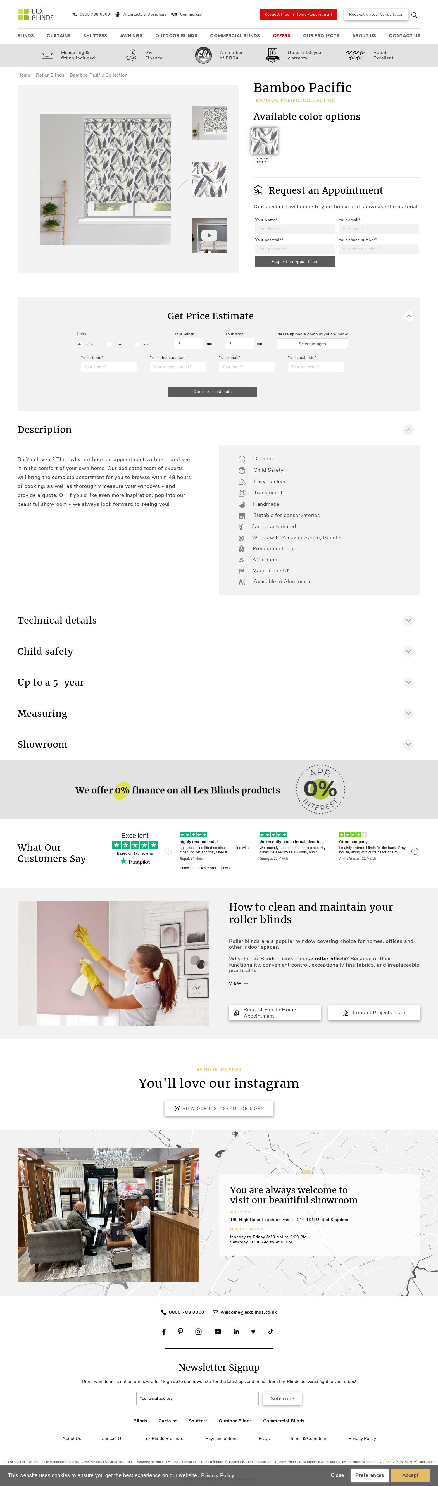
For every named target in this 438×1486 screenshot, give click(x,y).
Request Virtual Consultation (376, 14)
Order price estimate (212, 391)
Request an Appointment (295, 261)
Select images (312, 344)
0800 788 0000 (186, 1312)
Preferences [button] (370, 1475)
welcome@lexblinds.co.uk (249, 1312)
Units (81, 334)
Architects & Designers (140, 14)
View (238, 983)
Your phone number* (358, 240)
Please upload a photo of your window (312, 334)
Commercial (186, 14)
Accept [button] (410, 1475)
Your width (184, 334)
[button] (181, 179)
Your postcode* (269, 240)
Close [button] (337, 1475)
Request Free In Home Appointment (298, 14)
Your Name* (266, 220)
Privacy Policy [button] (217, 1475)
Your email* (349, 220)
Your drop (234, 334)
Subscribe (282, 1398)
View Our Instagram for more (219, 1109)
